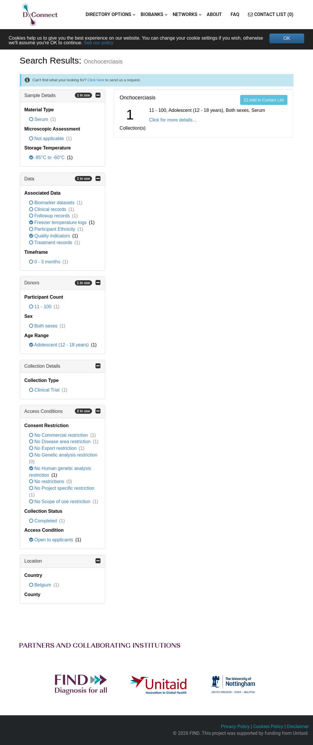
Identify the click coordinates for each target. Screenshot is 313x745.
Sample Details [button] (62, 95)
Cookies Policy (268, 726)
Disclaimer (298, 726)
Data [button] (62, 179)
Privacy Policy (235, 726)
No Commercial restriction (59, 435)
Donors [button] (62, 283)
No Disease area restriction (60, 441)
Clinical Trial (45, 390)
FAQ (235, 14)
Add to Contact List (264, 100)
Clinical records (48, 209)
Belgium (41, 584)
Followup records (50, 215)
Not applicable (47, 138)
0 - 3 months (45, 261)
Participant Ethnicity (53, 229)
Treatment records (51, 242)
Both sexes (44, 325)
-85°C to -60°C (47, 157)
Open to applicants (52, 539)
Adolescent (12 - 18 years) (59, 344)
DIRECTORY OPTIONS (108, 14)
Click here (95, 80)
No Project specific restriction (62, 488)
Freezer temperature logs (58, 222)
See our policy (98, 42)
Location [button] (62, 561)
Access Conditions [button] (62, 411)
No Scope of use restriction (60, 501)
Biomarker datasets (52, 202)
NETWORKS (185, 14)
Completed (43, 520)
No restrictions (47, 481)
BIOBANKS (152, 14)
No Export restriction (53, 448)
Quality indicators (50, 235)
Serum (39, 119)
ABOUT (214, 14)
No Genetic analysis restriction (63, 454)
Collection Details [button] (62, 366)
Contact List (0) (270, 14)
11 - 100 (41, 306)
